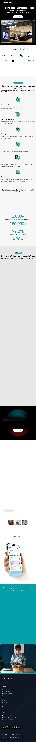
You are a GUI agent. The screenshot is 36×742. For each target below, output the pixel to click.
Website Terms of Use (14, 737)
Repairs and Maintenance (8, 689)
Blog (5, 700)
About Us (5, 695)
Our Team (5, 698)
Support (5, 702)
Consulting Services (7, 693)
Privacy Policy (4, 737)
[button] (18, 16)
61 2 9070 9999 (7, 715)
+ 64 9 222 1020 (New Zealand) (9, 717)
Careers (5, 704)
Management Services (8, 691)
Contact (5, 706)
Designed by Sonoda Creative (22, 734)
